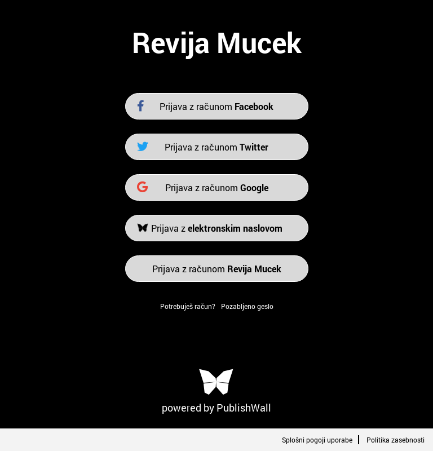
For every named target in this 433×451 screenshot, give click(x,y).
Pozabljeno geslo (247, 306)
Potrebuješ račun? (187, 306)
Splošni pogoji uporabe (317, 439)
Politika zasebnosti (395, 439)
